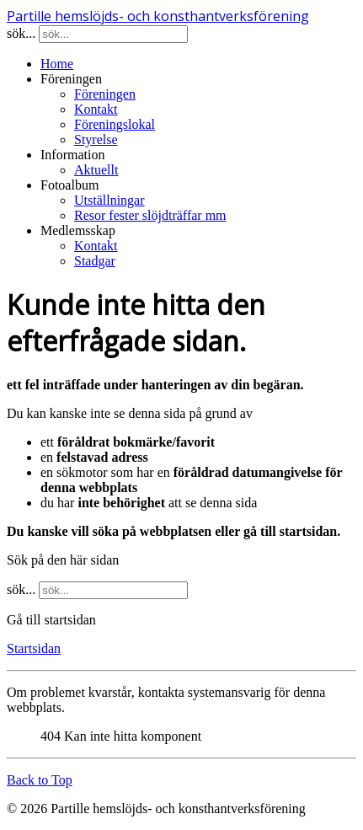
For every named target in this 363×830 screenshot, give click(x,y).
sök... (21, 33)
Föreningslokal (114, 124)
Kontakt (96, 109)
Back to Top (39, 780)
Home (56, 63)
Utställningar (109, 200)
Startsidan (34, 648)
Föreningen (105, 94)
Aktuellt (96, 170)
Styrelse (96, 139)
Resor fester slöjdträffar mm (150, 215)
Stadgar (94, 261)
